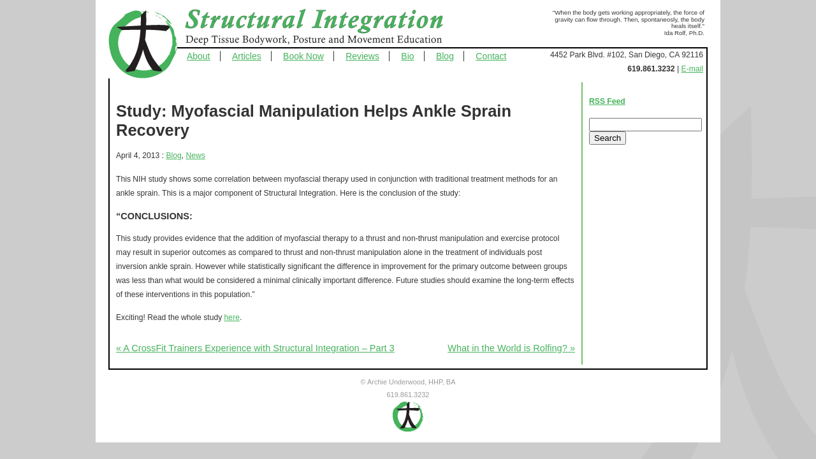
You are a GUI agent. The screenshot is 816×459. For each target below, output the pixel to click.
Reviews (362, 56)
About (198, 56)
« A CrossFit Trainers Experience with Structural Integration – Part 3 (255, 348)
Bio (407, 56)
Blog (445, 56)
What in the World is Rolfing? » (511, 348)
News (195, 155)
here (232, 317)
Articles (246, 56)
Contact (491, 56)
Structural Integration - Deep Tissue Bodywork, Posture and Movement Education (328, 28)
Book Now (303, 56)
